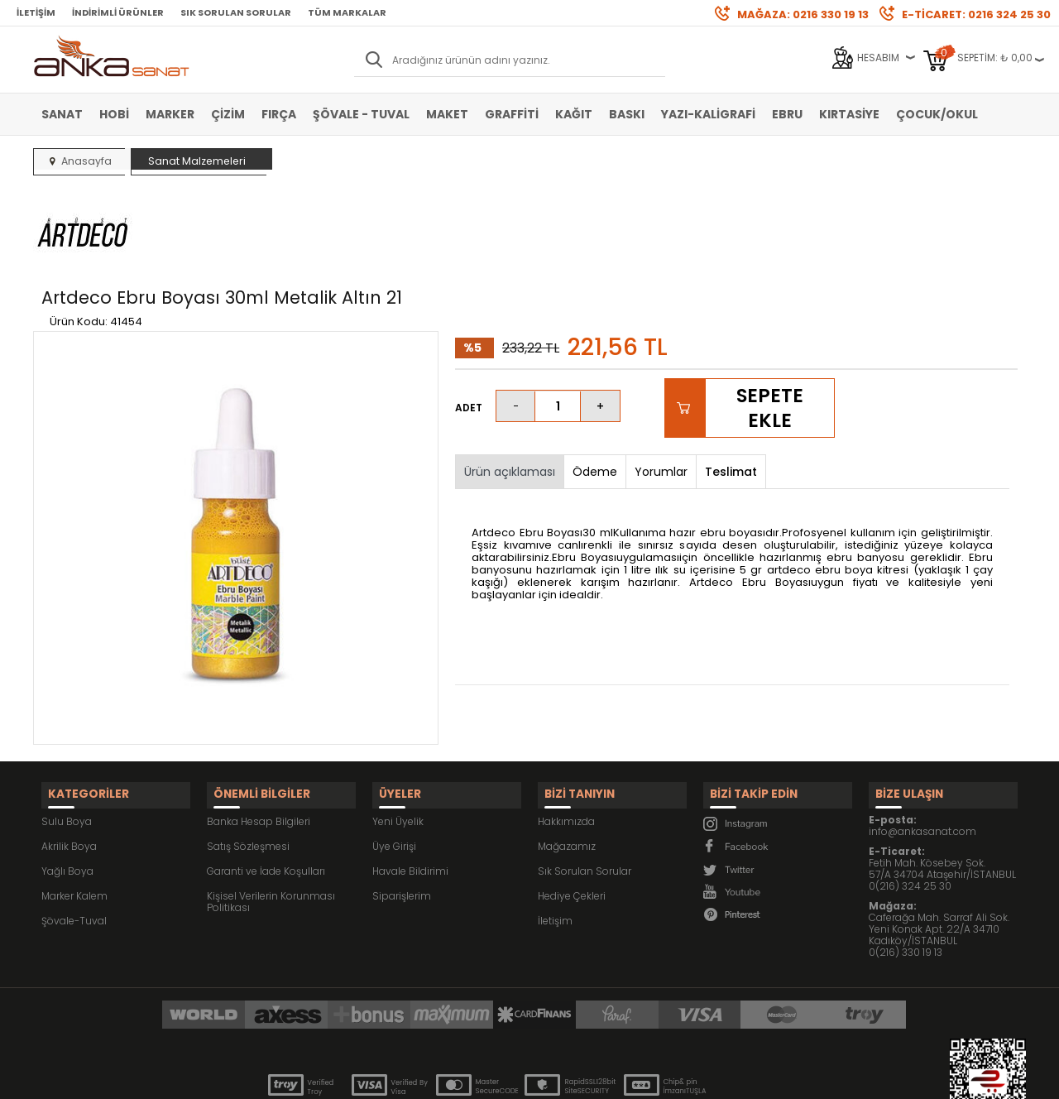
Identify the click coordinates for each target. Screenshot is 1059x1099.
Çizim (228, 114)
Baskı (627, 114)
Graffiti (512, 114)
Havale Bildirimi (410, 785)
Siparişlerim (401, 810)
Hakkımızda (566, 735)
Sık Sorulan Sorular (235, 12)
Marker (170, 114)
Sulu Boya (66, 735)
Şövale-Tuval (74, 835)
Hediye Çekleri (572, 810)
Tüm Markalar (347, 12)
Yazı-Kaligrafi (708, 114)
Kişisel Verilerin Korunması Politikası (271, 815)
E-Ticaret (480, 1078)
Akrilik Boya (69, 760)
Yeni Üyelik (398, 735)
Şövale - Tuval (361, 114)
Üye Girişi (394, 760)
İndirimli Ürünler (118, 12)
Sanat (62, 114)
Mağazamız (567, 760)
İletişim (36, 12)
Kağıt (573, 114)
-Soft (438, 1078)
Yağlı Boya (67, 785)
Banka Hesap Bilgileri (258, 735)
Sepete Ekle (769, 330)
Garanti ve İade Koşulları (266, 785)
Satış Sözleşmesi (248, 760)
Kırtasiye (849, 114)
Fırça (278, 114)
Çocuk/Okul (937, 114)
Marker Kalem (74, 810)
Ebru (787, 114)
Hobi (114, 114)
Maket (447, 114)
